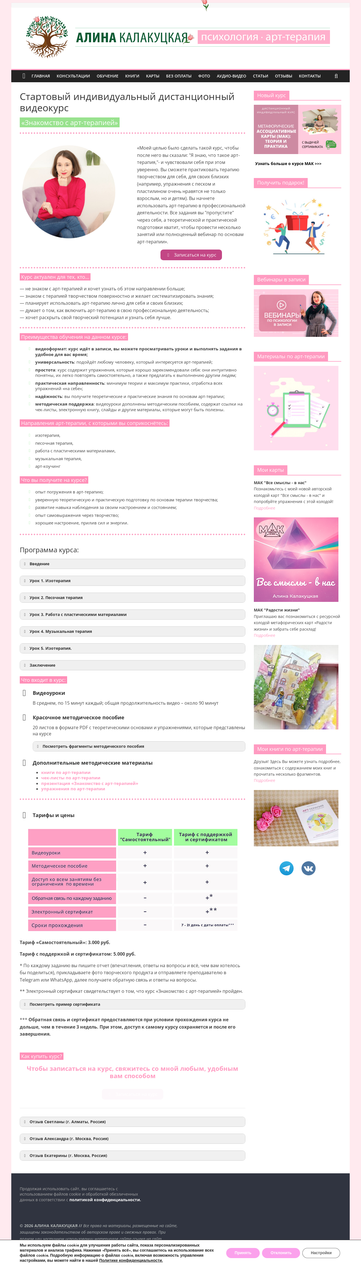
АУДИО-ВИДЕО (231, 76)
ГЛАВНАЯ (41, 76)
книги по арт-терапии (66, 772)
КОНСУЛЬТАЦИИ (73, 76)
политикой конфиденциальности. (105, 1199)
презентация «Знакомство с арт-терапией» (89, 783)
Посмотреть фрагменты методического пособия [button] (89, 746)
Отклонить (281, 1253)
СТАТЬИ (260, 76)
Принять (243, 1253)
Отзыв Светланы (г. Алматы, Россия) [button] (64, 1122)
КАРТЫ (152, 76)
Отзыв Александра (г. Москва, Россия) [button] (65, 1139)
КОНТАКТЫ (310, 76)
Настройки (321, 1253)
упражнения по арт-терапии (73, 788)
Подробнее (264, 508)
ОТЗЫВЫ (283, 76)
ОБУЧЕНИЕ (107, 76)
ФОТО (204, 76)
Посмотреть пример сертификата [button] (61, 1004)
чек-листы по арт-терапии (70, 777)
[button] (132, 564)
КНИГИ (132, 76)
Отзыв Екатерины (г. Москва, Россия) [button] (64, 1155)
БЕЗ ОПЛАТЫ (178, 76)
